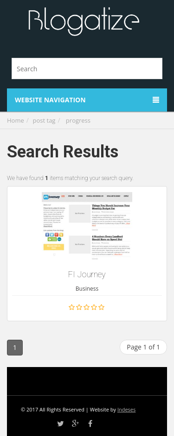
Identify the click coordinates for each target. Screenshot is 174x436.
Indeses (126, 409)
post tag (44, 120)
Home (15, 120)
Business (87, 289)
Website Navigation (87, 99)
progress (78, 120)
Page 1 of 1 (143, 347)
